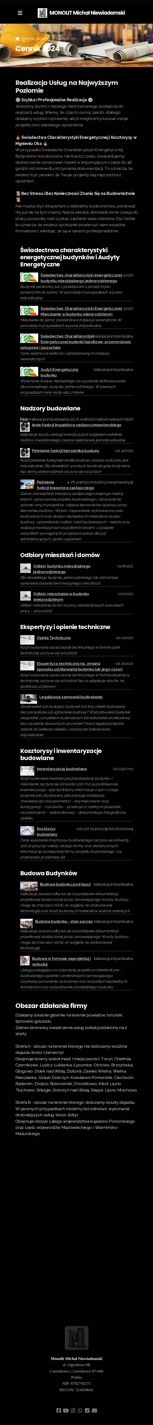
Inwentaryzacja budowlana (62, 769)
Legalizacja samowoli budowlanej (70, 697)
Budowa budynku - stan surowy (64, 921)
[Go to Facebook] (58, 1410)
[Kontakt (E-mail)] (94, 1410)
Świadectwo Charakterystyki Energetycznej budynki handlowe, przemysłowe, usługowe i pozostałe (75, 342)
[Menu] (20, 13)
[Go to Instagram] (73, 1410)
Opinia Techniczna (54, 638)
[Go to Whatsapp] (80, 1410)
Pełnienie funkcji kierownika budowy (65, 451)
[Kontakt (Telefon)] (87, 1410)
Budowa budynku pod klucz (65, 884)
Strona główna (36, 38)
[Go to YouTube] (66, 1410)
